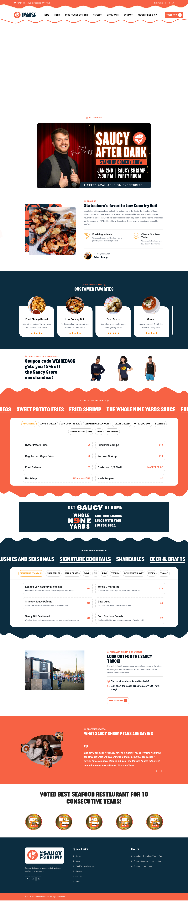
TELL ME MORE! (118, 700)
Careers (97, 15)
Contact (128, 15)
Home (46, 15)
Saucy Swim (113, 15)
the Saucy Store (41, 373)
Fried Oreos (113, 321)
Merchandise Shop (147, 15)
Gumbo (151, 321)
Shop (77, 883)
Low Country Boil (74, 321)
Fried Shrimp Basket (36, 321)
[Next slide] (161, 773)
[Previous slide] (157, 773)
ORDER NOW (174, 15)
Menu (57, 15)
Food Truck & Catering (76, 15)
